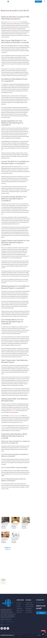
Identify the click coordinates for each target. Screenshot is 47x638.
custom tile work (24, 166)
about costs (13, 410)
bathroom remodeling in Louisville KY (14, 22)
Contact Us (7, 547)
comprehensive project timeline (14, 415)
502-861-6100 (6, 624)
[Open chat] (43, 634)
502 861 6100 (7, 549)
